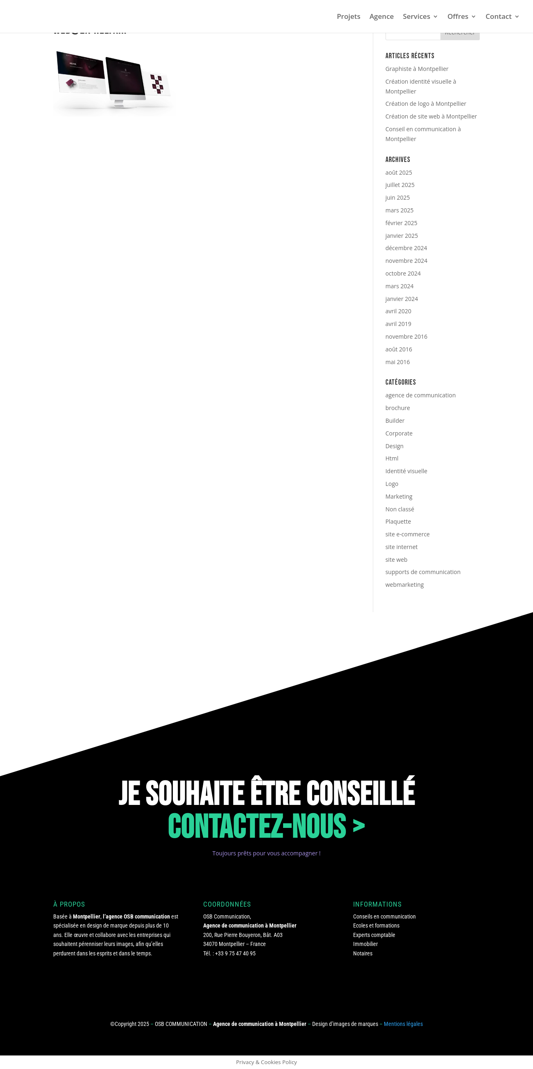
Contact (498, 17)
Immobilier (365, 944)
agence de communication (421, 395)
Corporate (399, 433)
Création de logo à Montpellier (426, 103)
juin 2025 (398, 197)
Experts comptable (374, 935)
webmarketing (405, 584)
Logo (392, 484)
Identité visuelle (407, 471)
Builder (395, 420)
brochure (398, 408)
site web (397, 559)
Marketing (399, 496)
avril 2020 (398, 311)
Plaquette (398, 521)
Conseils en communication (384, 916)
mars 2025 (400, 210)
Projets (349, 17)
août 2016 (399, 349)
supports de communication (423, 572)
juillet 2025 (400, 185)
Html (392, 458)
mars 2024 (400, 286)
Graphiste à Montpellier (417, 69)
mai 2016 (398, 362)
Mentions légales (403, 1024)
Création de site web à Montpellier (431, 116)
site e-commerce (408, 534)
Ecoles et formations (376, 925)
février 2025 (401, 223)
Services (416, 17)
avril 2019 (398, 324)
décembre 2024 (406, 248)
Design (395, 446)
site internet (402, 547)
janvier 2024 (402, 299)
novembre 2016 (407, 336)
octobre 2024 (403, 273)
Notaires (362, 953)
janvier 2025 (402, 235)
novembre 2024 (407, 260)
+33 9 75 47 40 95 (235, 953)
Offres (457, 17)
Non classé (400, 509)
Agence (382, 17)
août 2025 (399, 172)
